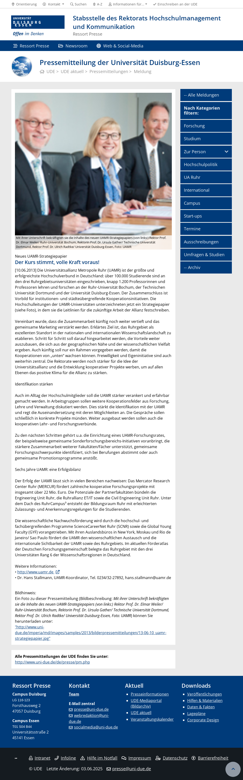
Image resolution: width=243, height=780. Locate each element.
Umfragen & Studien (204, 254)
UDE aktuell (141, 712)
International (197, 190)
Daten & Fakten (201, 707)
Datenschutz (171, 758)
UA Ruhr (192, 177)
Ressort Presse (31, 46)
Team (74, 694)
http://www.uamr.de (35, 572)
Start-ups (193, 216)
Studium (192, 138)
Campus (192, 203)
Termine (192, 229)
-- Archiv (192, 267)
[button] (53, 4)
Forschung (194, 126)
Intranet (39, 758)
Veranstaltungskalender (152, 719)
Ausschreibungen (201, 242)
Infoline (65, 758)
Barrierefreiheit (210, 758)
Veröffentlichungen (204, 694)
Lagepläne (196, 713)
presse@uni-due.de (91, 709)
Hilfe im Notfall (98, 758)
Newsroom (73, 46)
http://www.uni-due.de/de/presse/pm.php (52, 662)
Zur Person (195, 151)
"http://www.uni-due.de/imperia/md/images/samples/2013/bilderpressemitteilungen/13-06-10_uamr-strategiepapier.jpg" (90, 632)
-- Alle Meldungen (201, 95)
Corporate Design (203, 720)
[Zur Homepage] (38, 26)
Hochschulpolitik (200, 164)
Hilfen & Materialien (205, 700)
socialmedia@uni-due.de (96, 727)
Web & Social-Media (120, 46)
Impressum (136, 758)
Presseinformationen (150, 694)
